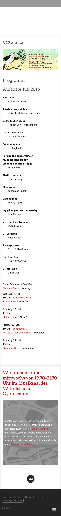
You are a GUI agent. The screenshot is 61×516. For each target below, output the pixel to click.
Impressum (7, 497)
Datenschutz (19, 497)
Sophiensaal (9, 301)
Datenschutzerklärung (23, 444)
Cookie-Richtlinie (40, 428)
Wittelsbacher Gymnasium (17, 332)
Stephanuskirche (11, 348)
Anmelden (6, 508)
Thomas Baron (11, 288)
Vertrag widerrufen (13, 500)
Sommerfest (20, 328)
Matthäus (10, 317)
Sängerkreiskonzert (23, 297)
